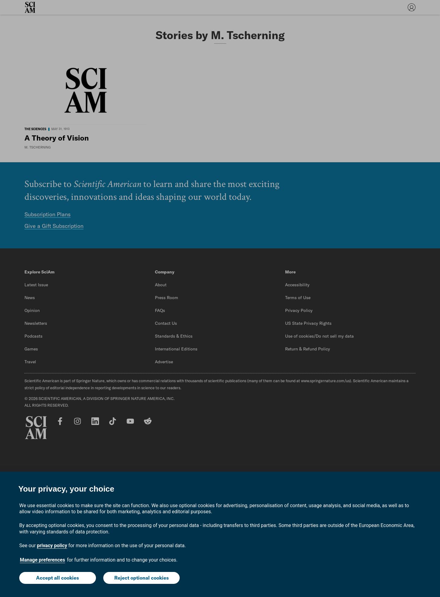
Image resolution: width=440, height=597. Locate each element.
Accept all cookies (57, 578)
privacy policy (52, 545)
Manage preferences (42, 560)
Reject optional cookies (141, 578)
